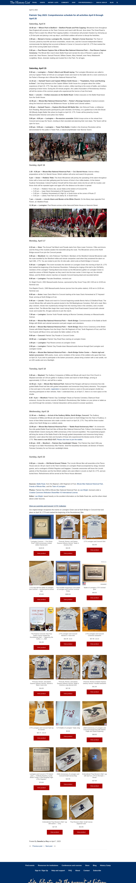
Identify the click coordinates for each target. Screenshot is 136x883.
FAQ (70, 870)
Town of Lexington (58, 486)
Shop (73, 2)
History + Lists (53, 2)
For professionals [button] (85, 2)
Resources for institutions (48, 865)
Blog (112, 2)
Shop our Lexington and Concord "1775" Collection (47, 506)
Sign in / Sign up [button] (101, 2)
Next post (49, 846)
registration (55, 389)
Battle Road (41, 484)
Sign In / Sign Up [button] (41, 870)
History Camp (105, 865)
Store (87, 865)
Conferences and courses (72, 865)
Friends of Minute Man (37, 486)
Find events (29, 865)
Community (65, 2)
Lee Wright (84, 490)
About (77, 870)
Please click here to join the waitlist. (70, 439)
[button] (117, 2)
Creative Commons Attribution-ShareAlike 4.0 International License (53, 492)
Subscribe (97, 870)
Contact (87, 870)
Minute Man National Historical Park (90, 484)
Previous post (37, 846)
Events (42, 2)
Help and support (58, 870)
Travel (34, 2)
